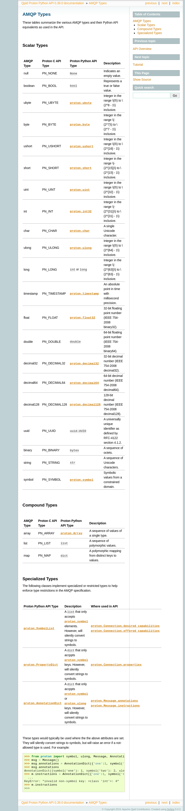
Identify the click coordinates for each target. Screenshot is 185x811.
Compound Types (149, 29)
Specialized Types (149, 33)
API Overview (142, 49)
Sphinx (171, 807)
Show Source (142, 79)
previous (151, 3)
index (176, 3)
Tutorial (138, 64)
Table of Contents (147, 14)
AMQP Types (98, 3)
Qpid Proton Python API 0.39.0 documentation (52, 3)
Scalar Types (146, 25)
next (164, 3)
